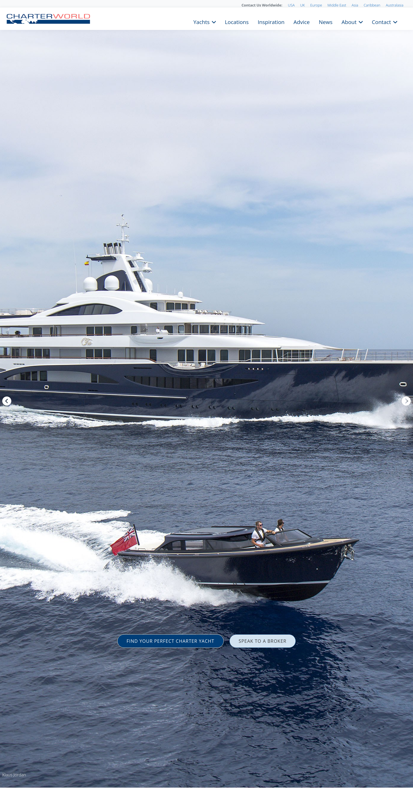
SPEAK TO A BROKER (262, 641)
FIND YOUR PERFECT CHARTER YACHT (170, 641)
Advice (302, 21)
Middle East (336, 5)
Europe (316, 5)
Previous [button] (6, 401)
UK (302, 5)
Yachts (202, 21)
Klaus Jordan (14, 774)
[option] (206, 396)
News (325, 21)
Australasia (394, 5)
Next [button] (406, 401)
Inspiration (271, 21)
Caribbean (372, 5)
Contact (381, 21)
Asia (355, 5)
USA (291, 5)
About (349, 21)
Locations (237, 21)
